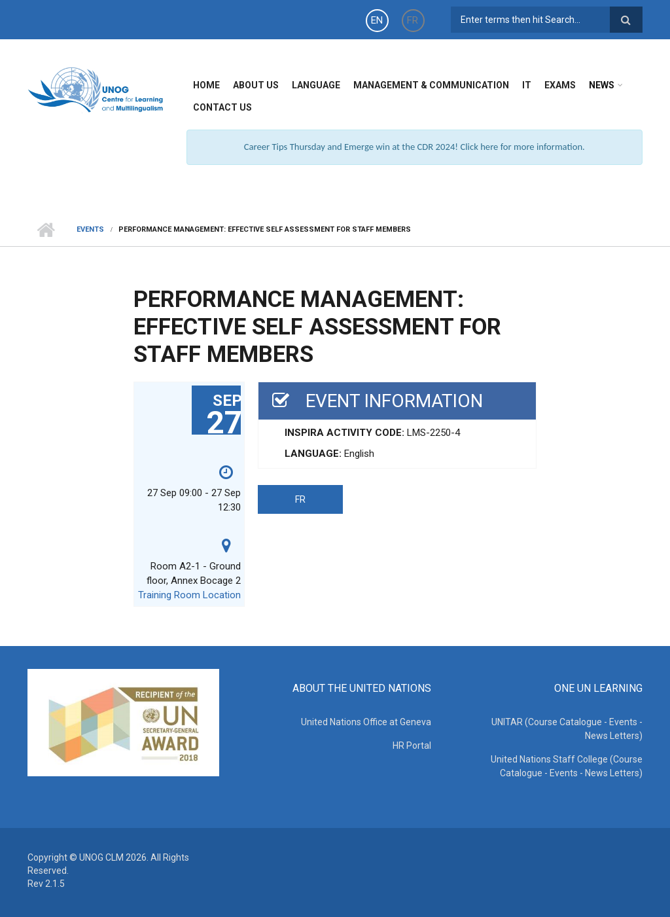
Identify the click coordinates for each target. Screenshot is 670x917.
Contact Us (222, 107)
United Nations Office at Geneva (366, 722)
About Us (256, 85)
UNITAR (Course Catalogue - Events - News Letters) (567, 729)
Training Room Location (189, 595)
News (601, 85)
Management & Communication (431, 85)
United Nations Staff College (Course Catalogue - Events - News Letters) (567, 766)
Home (206, 85)
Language (316, 85)
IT (526, 85)
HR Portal (412, 745)
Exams (560, 85)
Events (90, 229)
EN (377, 20)
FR (412, 20)
